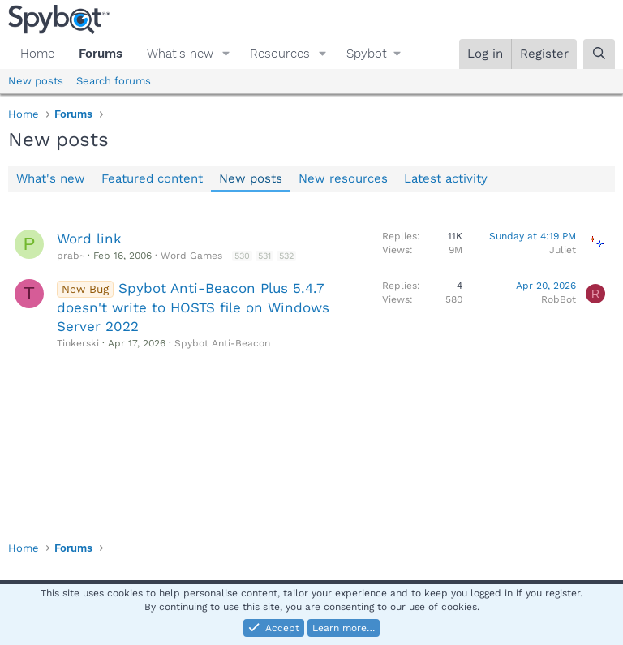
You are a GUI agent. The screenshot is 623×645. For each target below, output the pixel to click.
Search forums (113, 81)
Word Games (191, 255)
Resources (280, 53)
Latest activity (446, 178)
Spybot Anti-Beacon (222, 343)
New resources (343, 178)
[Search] (599, 54)
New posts (35, 81)
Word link (89, 238)
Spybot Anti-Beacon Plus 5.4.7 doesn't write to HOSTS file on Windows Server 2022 (193, 307)
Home (37, 53)
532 (286, 256)
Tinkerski (78, 343)
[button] (226, 54)
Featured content (152, 178)
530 (242, 256)
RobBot (558, 299)
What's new (180, 53)
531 (264, 256)
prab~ (70, 255)
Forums (100, 53)
